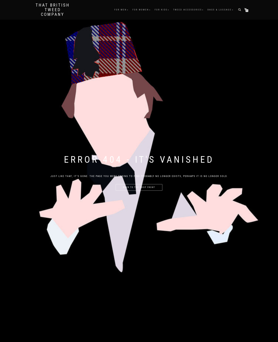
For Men (120, 9)
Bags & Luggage (220, 9)
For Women (140, 9)
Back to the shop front (139, 187)
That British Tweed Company (53, 10)
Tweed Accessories (187, 9)
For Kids (161, 9)
